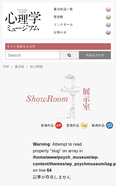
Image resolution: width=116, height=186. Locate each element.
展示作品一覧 (63, 9)
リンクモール (63, 24)
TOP (6, 66)
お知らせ (60, 32)
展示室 (19, 66)
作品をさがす (95, 55)
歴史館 (58, 16)
